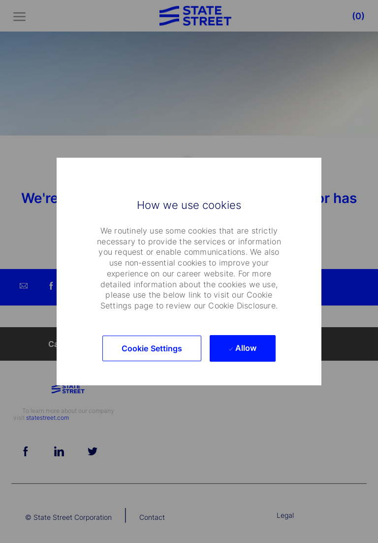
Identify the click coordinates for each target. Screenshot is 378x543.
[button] (152, 348)
